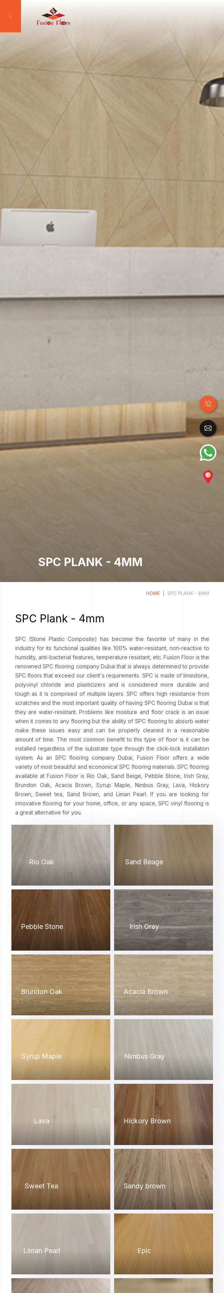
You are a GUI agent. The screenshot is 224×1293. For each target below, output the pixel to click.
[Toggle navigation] (9, 16)
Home (153, 593)
